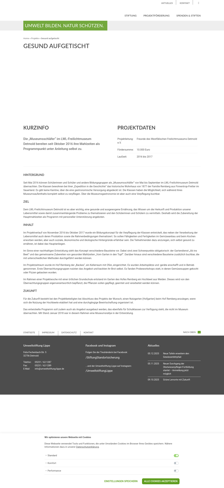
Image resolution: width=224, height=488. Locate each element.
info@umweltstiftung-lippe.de (49, 369)
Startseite (29, 332)
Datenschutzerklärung (87, 447)
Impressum (48, 332)
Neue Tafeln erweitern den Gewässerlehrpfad (176, 355)
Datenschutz (69, 332)
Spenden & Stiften (188, 15)
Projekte (35, 38)
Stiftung (131, 15)
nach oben (192, 332)
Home (26, 38)
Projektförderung (156, 15)
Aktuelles (167, 3)
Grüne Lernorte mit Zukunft (176, 379)
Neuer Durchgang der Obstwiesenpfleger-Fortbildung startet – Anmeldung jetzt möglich (178, 368)
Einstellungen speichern (121, 481)
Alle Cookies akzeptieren (160, 481)
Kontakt (185, 3)
